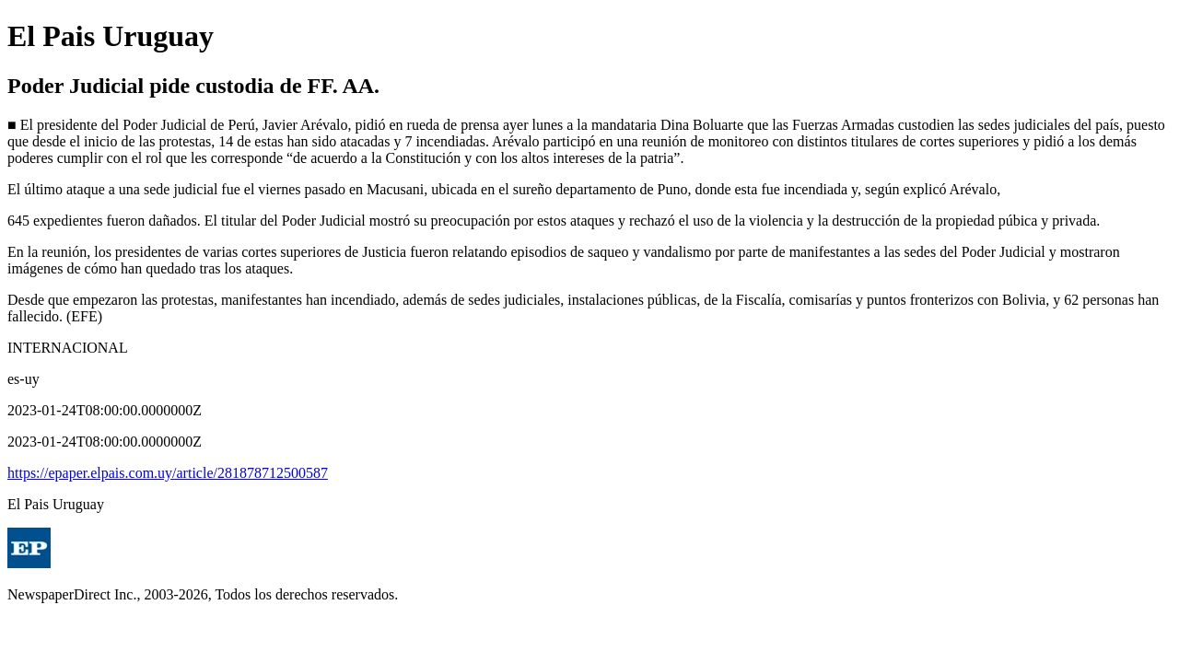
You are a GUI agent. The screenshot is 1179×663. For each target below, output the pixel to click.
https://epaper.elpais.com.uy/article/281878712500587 (167, 473)
